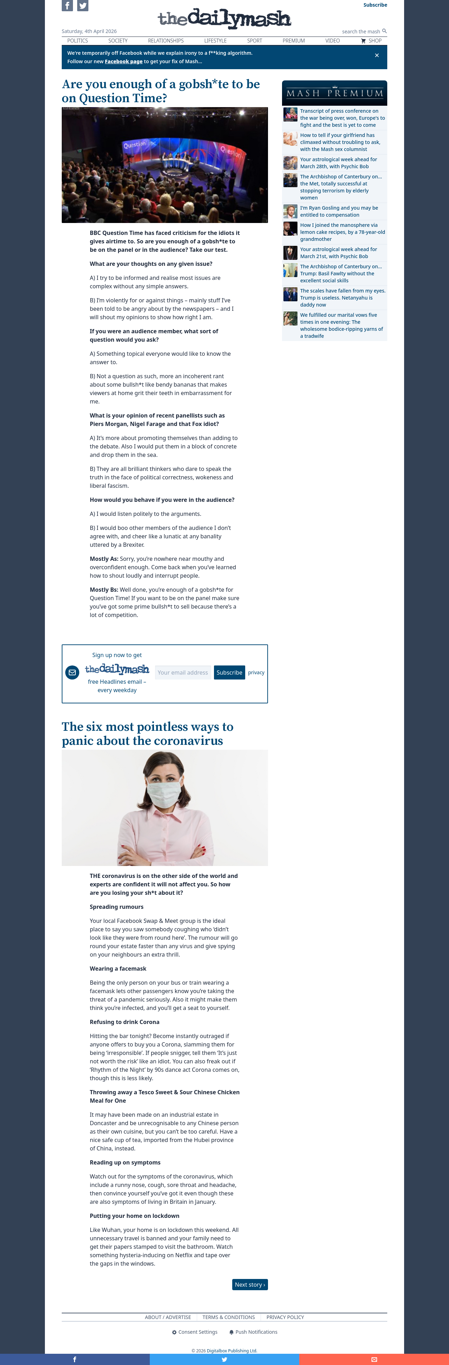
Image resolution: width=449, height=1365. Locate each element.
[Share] (374, 1359)
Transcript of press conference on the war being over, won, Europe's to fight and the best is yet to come (342, 117)
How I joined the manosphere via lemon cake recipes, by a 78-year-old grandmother (342, 232)
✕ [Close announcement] (377, 55)
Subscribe (229, 672)
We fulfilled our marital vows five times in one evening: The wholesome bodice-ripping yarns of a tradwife (341, 325)
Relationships (166, 40)
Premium (294, 40)
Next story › (250, 1284)
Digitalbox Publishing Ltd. (232, 1351)
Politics (77, 40)
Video (333, 40)
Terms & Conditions (229, 1317)
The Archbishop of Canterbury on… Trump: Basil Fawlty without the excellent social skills (341, 273)
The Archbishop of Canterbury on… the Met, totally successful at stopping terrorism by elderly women (341, 187)
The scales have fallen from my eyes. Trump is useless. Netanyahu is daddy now (343, 297)
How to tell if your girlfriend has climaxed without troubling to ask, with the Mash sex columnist (340, 142)
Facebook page (124, 61)
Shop (371, 40)
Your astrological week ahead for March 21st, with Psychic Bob (338, 253)
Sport (254, 40)
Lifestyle (215, 40)
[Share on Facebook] (75, 1359)
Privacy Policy (285, 1317)
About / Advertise (168, 1317)
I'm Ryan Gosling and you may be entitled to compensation (339, 211)
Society (117, 40)
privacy (256, 672)
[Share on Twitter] (225, 1359)
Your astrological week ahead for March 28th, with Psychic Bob (338, 163)
